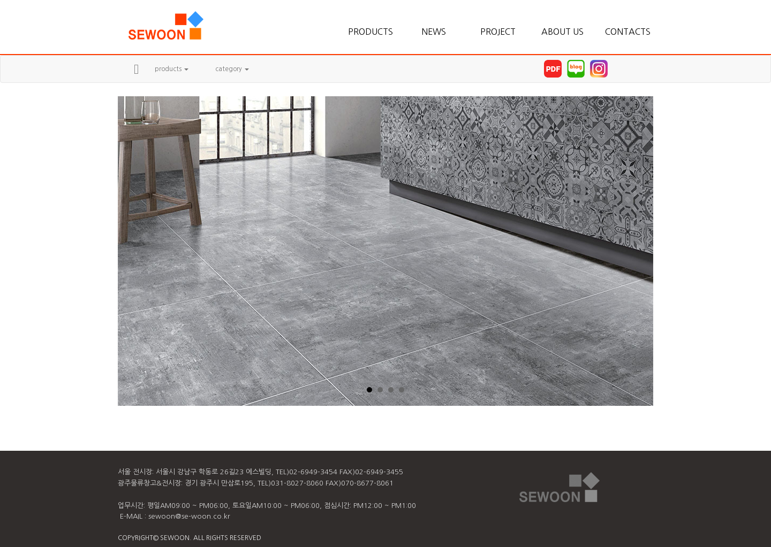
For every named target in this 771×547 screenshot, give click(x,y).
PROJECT (498, 31)
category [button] (232, 69)
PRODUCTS (369, 31)
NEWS (433, 31)
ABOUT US (562, 31)
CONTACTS (626, 31)
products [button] (171, 69)
